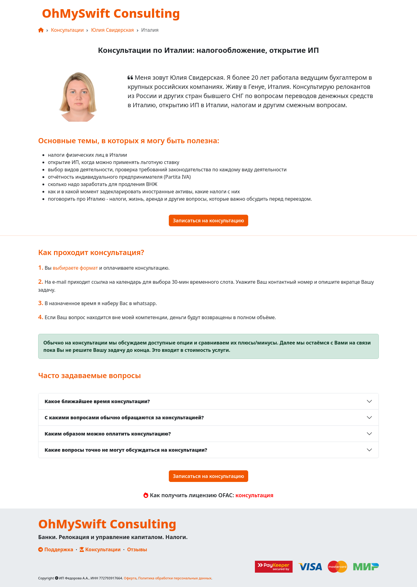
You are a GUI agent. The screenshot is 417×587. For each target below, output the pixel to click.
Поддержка (55, 549)
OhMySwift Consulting (111, 13)
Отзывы (137, 549)
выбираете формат (75, 267)
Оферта (130, 578)
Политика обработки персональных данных (175, 578)
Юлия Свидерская (112, 30)
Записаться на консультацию (208, 220)
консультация (254, 495)
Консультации (67, 30)
